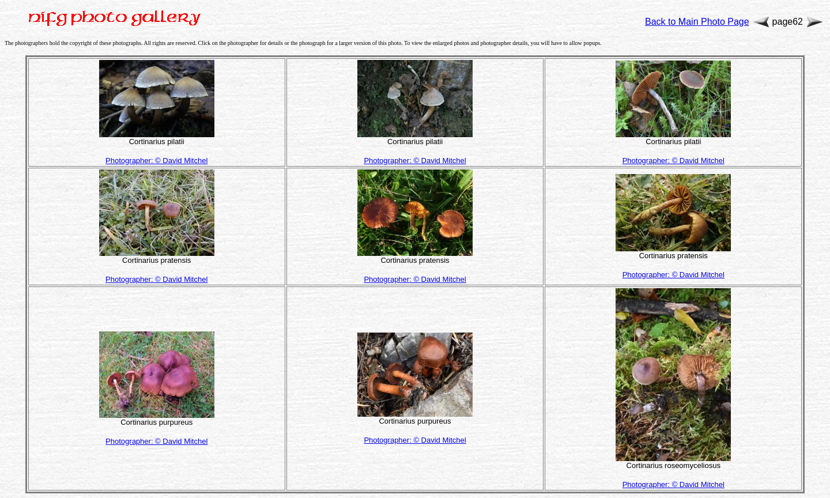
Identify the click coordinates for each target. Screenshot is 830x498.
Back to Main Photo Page (697, 22)
